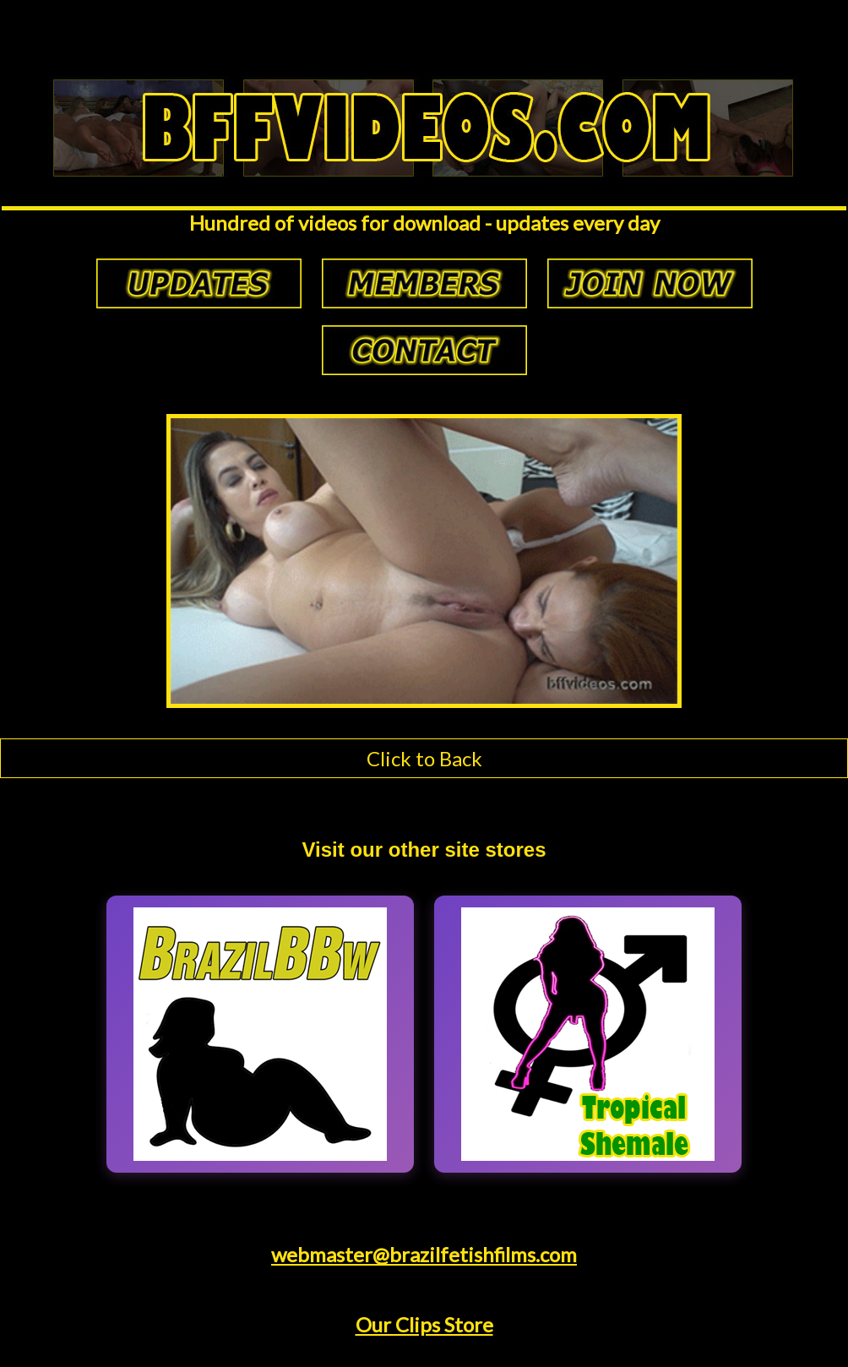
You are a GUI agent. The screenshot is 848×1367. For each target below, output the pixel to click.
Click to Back (424, 758)
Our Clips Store (424, 1324)
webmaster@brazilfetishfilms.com (424, 1254)
